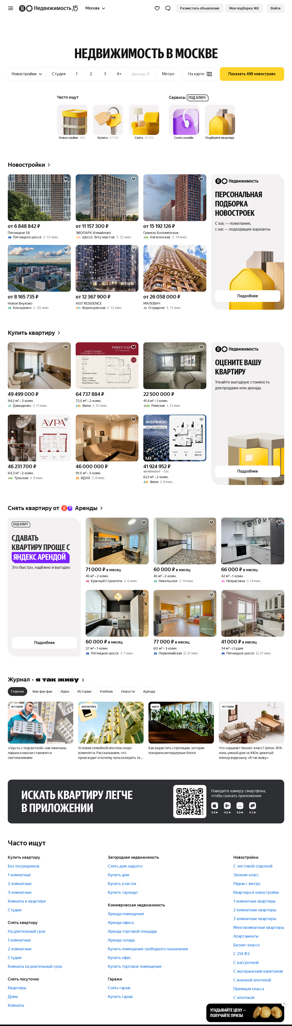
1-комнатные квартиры (254, 901)
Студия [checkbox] (58, 74)
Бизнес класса (246, 945)
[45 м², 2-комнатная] (117, 541)
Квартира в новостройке (256, 892)
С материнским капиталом (258, 971)
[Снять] (144, 122)
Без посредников (23, 866)
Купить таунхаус (123, 892)
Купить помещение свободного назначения (148, 949)
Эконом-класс (246, 875)
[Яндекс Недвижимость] (52, 8)
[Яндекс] (22, 8)
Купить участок (122, 883)
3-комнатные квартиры (254, 918)
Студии (15, 910)
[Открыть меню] (10, 8)
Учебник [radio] (106, 691)
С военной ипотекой (252, 980)
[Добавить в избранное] (66, 179)
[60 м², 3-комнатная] (185, 613)
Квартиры (17, 988)
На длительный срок (27, 931)
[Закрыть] (284, 1004)
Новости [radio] (128, 691)
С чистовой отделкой (253, 866)
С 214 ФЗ (241, 953)
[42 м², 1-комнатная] (252, 541)
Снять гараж (119, 988)
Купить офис (119, 957)
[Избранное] (157, 8)
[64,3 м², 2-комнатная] (39, 438)
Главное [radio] (17, 691)
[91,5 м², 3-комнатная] (107, 438)
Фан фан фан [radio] (42, 691)
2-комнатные (20, 883)
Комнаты (16, 1005)
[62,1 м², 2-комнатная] (174, 438)
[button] (168, 8)
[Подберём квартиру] (220, 122)
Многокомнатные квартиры (258, 927)
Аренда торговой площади (132, 931)
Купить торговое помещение (135, 966)
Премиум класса (248, 989)
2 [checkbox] (91, 74)
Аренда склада (121, 940)
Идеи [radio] (65, 691)
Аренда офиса (121, 922)
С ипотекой (244, 997)
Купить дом (118, 875)
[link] (275, 8)
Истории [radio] (84, 691)
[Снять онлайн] (184, 122)
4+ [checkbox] (119, 74)
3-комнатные (20, 892)
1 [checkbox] (76, 74)
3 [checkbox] (105, 74)
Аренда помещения (126, 914)
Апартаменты (245, 936)
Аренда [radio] (149, 691)
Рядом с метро (246, 883)
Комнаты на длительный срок (35, 966)
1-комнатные (19, 875)
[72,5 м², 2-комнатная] (107, 365)
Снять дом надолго (125, 866)
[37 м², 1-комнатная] (117, 613)
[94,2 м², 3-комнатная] (39, 365)
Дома (13, 996)
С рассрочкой (246, 962)
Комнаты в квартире (27, 901)
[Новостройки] (72, 122)
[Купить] (108, 122)
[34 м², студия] (252, 613)
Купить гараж (120, 996)
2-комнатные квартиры (254, 910)
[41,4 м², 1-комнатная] (174, 365)
